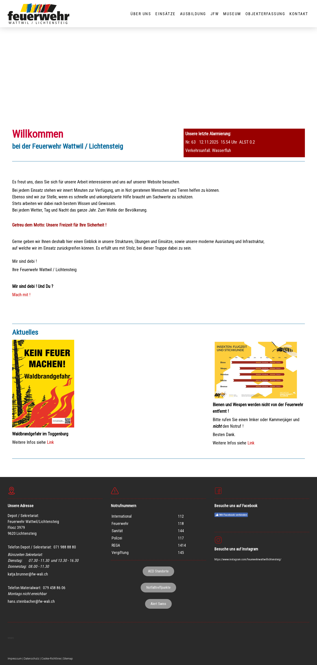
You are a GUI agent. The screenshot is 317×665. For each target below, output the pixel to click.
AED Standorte (158, 571)
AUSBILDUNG (193, 13)
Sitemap (68, 658)
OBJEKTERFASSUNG (265, 13)
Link (50, 442)
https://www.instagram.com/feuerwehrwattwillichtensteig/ (247, 559)
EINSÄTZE (165, 13)
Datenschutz (31, 658)
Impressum (15, 658)
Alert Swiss (158, 604)
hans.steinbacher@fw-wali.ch (31, 601)
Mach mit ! (21, 294)
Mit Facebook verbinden (231, 515)
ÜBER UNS (141, 13)
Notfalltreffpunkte (158, 587)
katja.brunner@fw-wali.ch (28, 574)
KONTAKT (298, 13)
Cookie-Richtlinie (51, 658)
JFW (214, 13)
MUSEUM (232, 13)
